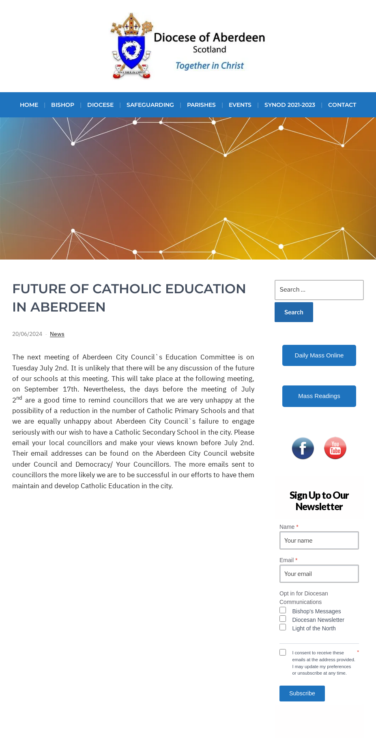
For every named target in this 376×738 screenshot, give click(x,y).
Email (288, 560)
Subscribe (302, 693)
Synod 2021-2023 (289, 104)
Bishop (62, 104)
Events (240, 104)
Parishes (201, 104)
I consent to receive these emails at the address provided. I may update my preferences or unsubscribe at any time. (323, 662)
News (57, 334)
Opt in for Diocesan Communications (303, 597)
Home (29, 104)
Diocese (100, 104)
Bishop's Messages (316, 611)
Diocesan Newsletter (318, 620)
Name (289, 527)
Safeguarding (150, 104)
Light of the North (314, 628)
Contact (342, 104)
